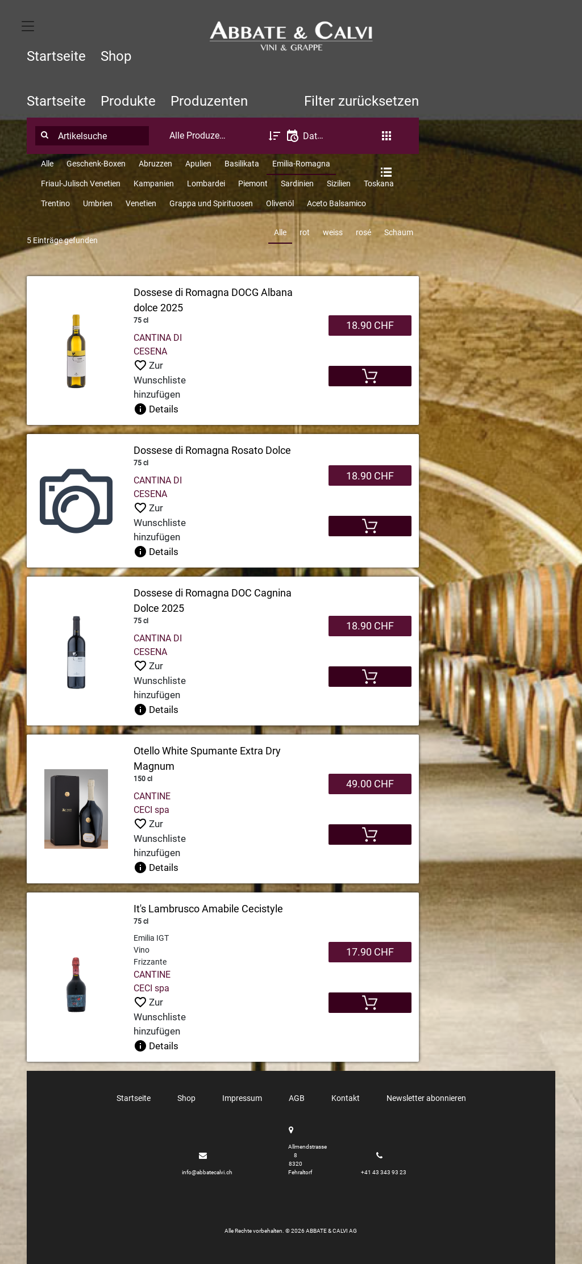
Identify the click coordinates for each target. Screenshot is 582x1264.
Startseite (56, 56)
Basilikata (242, 163)
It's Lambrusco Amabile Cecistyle (208, 909)
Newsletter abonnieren (426, 1098)
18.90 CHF (370, 325)
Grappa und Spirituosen (211, 203)
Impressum (242, 1098)
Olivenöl (280, 203)
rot (305, 232)
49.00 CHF (370, 784)
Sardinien (297, 183)
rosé (363, 232)
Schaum (398, 232)
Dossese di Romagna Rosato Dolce (212, 450)
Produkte (128, 101)
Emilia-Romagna (301, 163)
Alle (47, 163)
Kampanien (154, 183)
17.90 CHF (370, 952)
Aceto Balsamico (336, 203)
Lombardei (206, 183)
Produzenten (209, 101)
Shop (116, 56)
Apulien (198, 163)
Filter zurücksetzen (361, 101)
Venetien (141, 203)
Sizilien (339, 183)
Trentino (55, 203)
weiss (333, 232)
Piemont (253, 183)
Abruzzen (155, 163)
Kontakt (345, 1098)
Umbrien (98, 203)
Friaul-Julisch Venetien (80, 183)
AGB (297, 1098)
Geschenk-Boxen (96, 163)
